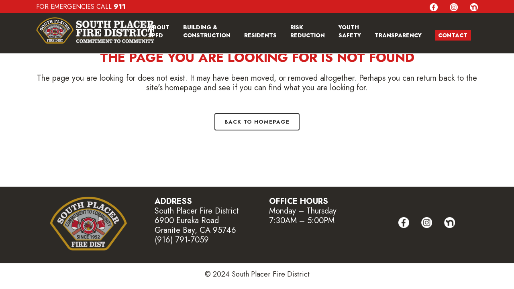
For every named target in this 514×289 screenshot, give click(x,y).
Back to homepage (257, 122)
